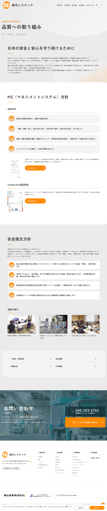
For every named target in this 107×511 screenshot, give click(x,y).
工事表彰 (40, 467)
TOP (3, 34)
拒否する (81, 508)
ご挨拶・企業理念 (17, 359)
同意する (97, 508)
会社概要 (59, 359)
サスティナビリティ (60, 473)
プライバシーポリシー (56, 506)
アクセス (57, 467)
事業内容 (59, 5)
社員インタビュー (77, 467)
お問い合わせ (90, 5)
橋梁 (39, 459)
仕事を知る (75, 457)
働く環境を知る (76, 459)
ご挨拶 (57, 457)
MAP (30, 461)
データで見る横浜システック (80, 462)
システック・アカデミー (78, 465)
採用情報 (74, 5)
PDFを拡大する (32, 168)
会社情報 (67, 5)
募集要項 (74, 473)
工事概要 (59, 366)
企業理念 (57, 459)
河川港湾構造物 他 (43, 465)
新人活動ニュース (77, 470)
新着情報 (81, 5)
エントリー (75, 475)
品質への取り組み (60, 470)
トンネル (40, 462)
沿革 (56, 465)
